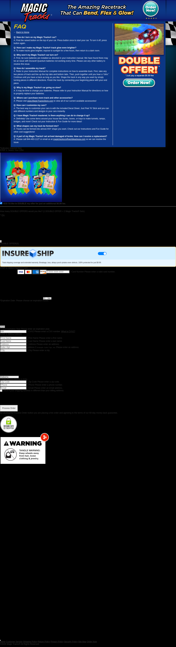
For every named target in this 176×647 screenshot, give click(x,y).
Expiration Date (7, 300)
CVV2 (30, 331)
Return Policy (44, 641)
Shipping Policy (30, 641)
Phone (31, 385)
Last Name (33, 341)
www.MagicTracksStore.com (40, 101)
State (3, 379)
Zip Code (32, 382)
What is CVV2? (68, 331)
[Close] (0, 640)
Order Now (92, 641)
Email (30, 388)
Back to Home (22, 32)
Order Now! (150, 9)
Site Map (82, 641)
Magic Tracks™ (35, 13)
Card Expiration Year (10, 329)
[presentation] (88, 398)
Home (3, 641)
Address (31, 344)
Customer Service (14, 641)
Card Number (77, 272)
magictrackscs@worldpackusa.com (69, 139)
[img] (151, 18)
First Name (33, 338)
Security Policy (71, 641)
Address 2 (32, 347)
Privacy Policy (57, 641)
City (30, 350)
